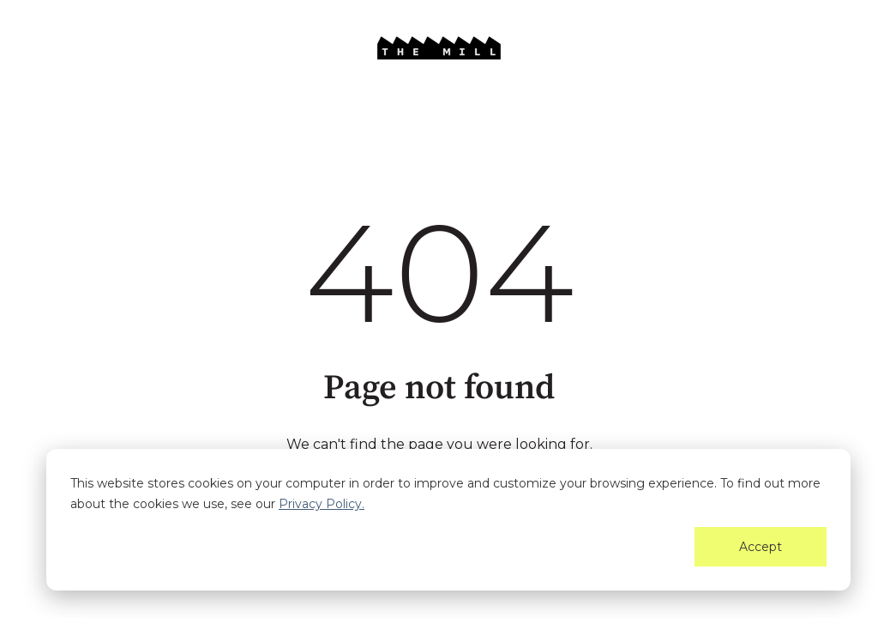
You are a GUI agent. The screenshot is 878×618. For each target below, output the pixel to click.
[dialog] (448, 520)
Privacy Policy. (321, 504)
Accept (760, 546)
